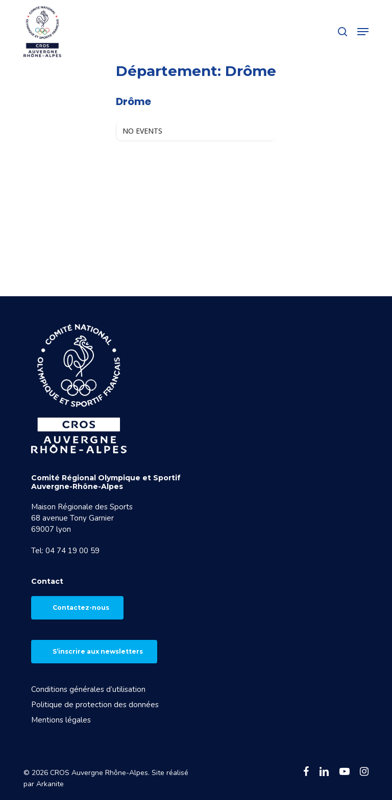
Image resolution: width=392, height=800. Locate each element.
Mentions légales (61, 720)
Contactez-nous (81, 607)
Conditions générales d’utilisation (88, 689)
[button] (363, 32)
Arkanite (50, 784)
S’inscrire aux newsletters (98, 651)
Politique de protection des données (95, 705)
